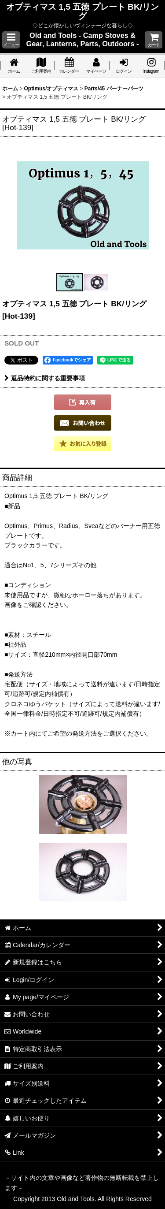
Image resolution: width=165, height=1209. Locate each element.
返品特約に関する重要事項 (44, 378)
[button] (11, 39)
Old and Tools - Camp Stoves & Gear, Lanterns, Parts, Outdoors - (82, 39)
